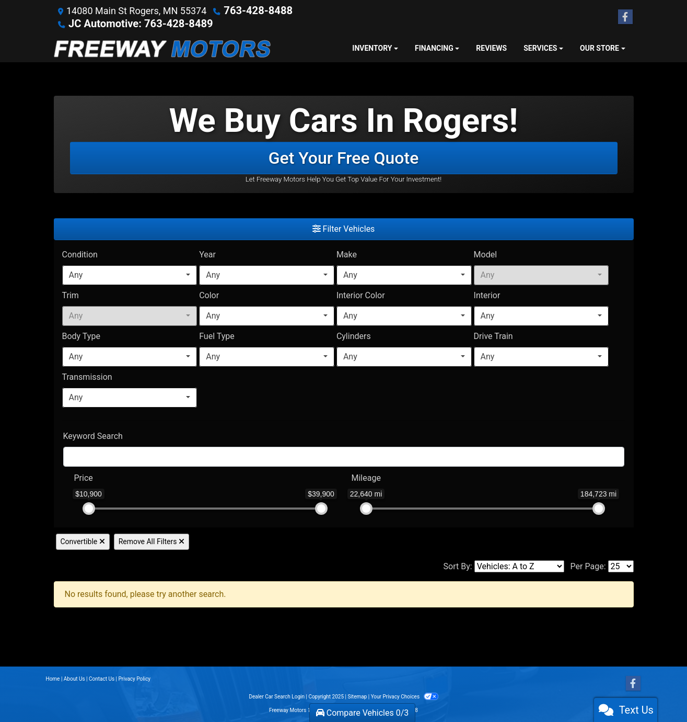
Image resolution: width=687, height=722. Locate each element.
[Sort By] (519, 565)
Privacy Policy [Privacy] (135, 678)
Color (209, 294)
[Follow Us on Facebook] (625, 17)
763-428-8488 (254, 10)
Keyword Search (93, 435)
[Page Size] (621, 565)
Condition (80, 253)
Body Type (81, 335)
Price (83, 477)
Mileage (366, 477)
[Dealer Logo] (162, 48)
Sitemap (357, 695)
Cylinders (353, 335)
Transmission (87, 376)
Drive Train (493, 335)
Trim (70, 294)
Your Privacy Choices (404, 695)
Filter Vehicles (343, 228)
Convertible (83, 540)
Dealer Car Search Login (277, 695)
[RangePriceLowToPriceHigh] (67, 472)
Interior (487, 294)
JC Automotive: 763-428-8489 (132, 22)
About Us (74, 678)
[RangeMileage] (345, 472)
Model (485, 253)
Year (207, 253)
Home (53, 678)
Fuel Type (217, 335)
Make (346, 253)
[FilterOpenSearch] (343, 456)
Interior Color (360, 294)
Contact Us (101, 678)
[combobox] (129, 274)
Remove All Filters (151, 540)
